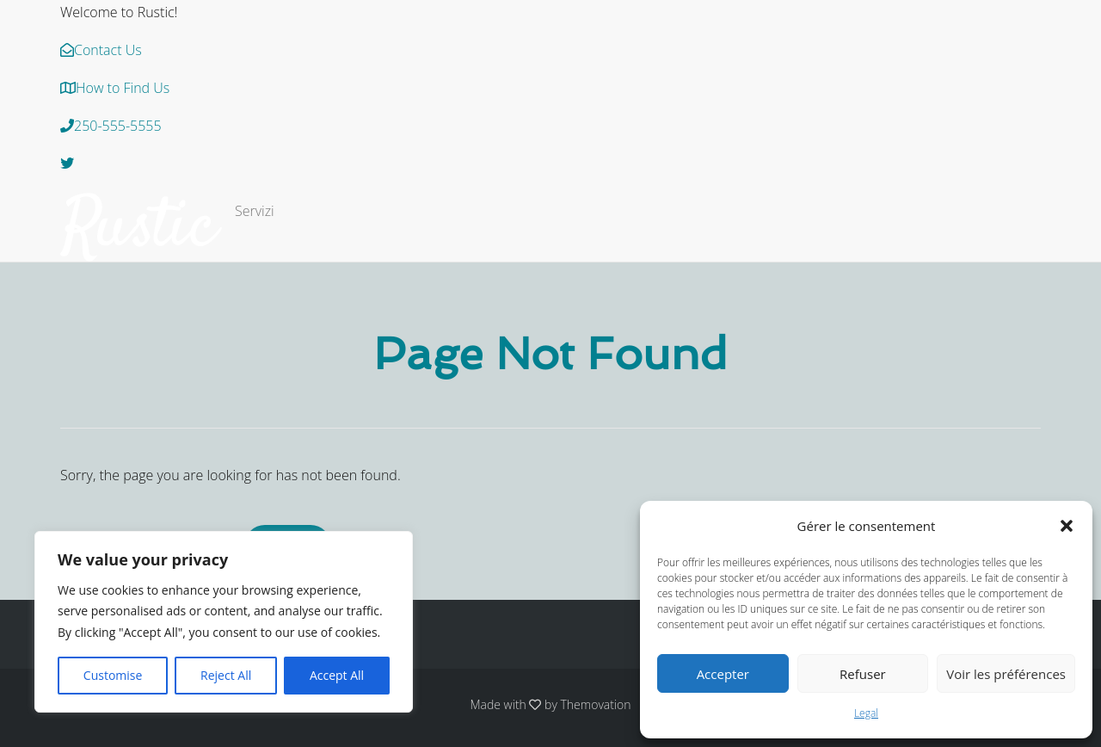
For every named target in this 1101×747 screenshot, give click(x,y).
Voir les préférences (1006, 673)
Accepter (723, 673)
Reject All (225, 675)
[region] (223, 622)
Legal (866, 713)
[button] (1066, 525)
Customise (113, 675)
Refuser (863, 673)
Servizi (254, 210)
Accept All (337, 675)
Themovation (596, 704)
